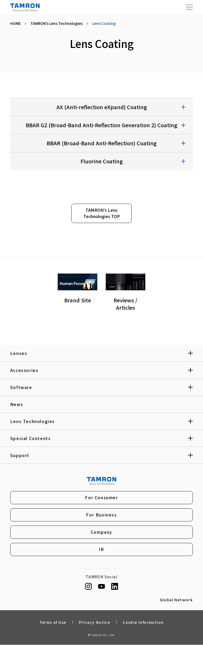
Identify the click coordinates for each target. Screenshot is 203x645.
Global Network (176, 600)
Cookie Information (143, 622)
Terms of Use (52, 622)
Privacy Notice (94, 622)
